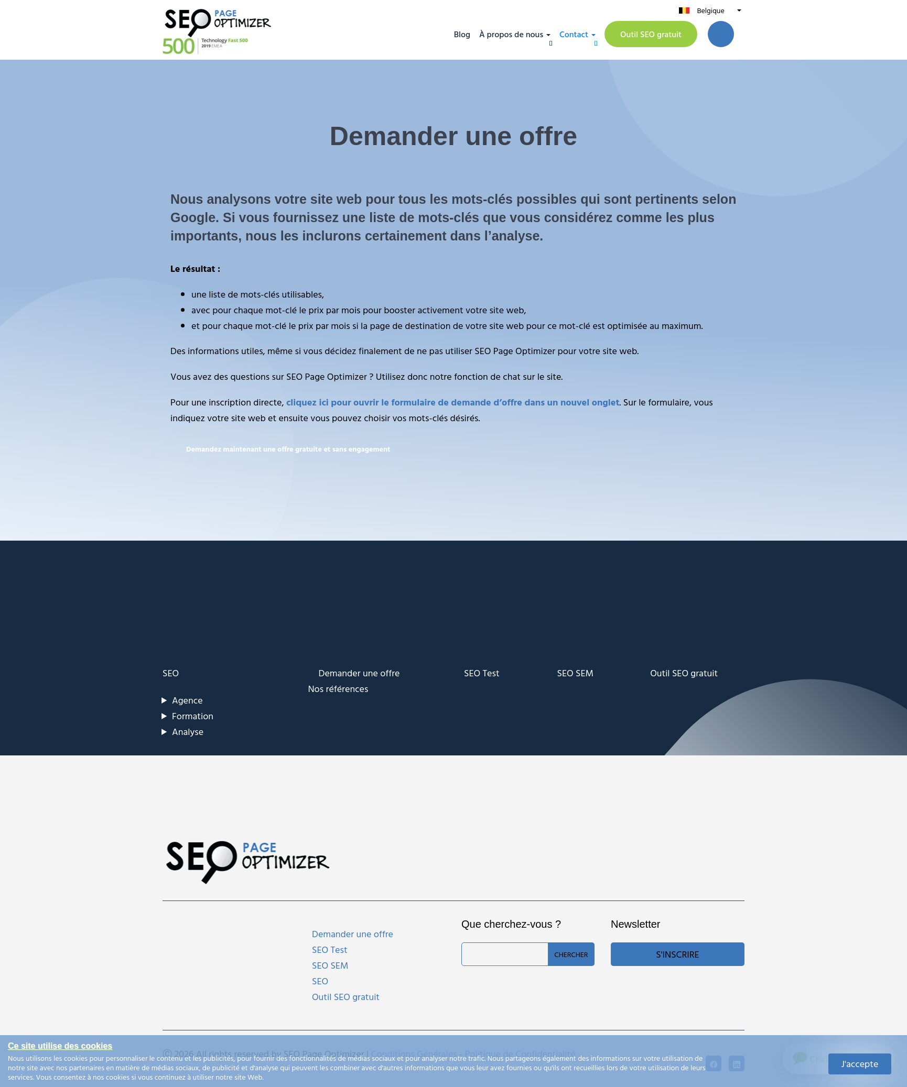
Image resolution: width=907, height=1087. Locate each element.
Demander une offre (359, 673)
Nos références (338, 689)
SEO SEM (575, 673)
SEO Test (482, 673)
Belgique (710, 10)
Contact (573, 34)
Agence (187, 700)
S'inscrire (677, 954)
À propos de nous (511, 34)
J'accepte (860, 1064)
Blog (462, 34)
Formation (192, 716)
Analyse (187, 731)
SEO (171, 673)
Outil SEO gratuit (651, 34)
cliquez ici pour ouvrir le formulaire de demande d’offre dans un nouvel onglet (452, 402)
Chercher (571, 954)
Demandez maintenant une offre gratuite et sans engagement (288, 448)
